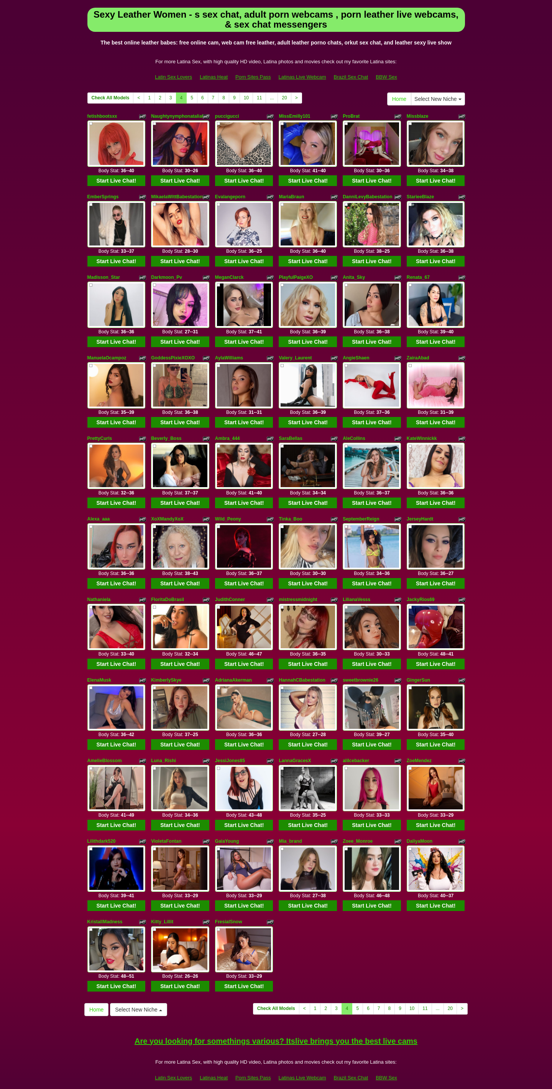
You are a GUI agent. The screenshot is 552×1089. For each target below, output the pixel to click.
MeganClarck (229, 272)
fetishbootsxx (102, 116)
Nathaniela (99, 586)
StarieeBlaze (420, 194)
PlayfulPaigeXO (296, 272)
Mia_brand (290, 821)
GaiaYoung (227, 821)
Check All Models (111, 97)
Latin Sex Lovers (173, 77)
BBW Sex (386, 77)
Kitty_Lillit (162, 899)
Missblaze (418, 116)
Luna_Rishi (163, 742)
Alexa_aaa (98, 508)
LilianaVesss (356, 586)
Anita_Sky (354, 272)
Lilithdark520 (101, 821)
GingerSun (418, 664)
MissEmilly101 (294, 116)
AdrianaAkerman (233, 664)
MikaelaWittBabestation (177, 194)
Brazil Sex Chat (351, 77)
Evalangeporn (230, 194)
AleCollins (354, 429)
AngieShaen (356, 351)
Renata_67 (418, 272)
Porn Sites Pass (253, 77)
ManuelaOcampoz (107, 351)
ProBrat (351, 116)
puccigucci (227, 116)
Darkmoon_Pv (166, 272)
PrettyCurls (99, 429)
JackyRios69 (421, 586)
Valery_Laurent (295, 351)
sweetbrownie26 (360, 664)
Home (399, 99)
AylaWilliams (229, 351)
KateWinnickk (422, 429)
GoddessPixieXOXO (173, 351)
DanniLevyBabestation (367, 194)
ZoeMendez (419, 742)
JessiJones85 (230, 742)
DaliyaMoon (419, 821)
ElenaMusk (99, 664)
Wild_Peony (228, 508)
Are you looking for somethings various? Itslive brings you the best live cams (276, 1016)
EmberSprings (103, 194)
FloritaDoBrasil (167, 586)
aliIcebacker (356, 742)
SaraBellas (290, 429)
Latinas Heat (214, 77)
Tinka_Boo (290, 508)
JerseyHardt (420, 508)
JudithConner (230, 586)
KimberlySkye (166, 664)
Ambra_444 (227, 429)
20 (284, 97)
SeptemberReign (361, 508)
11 (259, 97)
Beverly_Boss (166, 429)
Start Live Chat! (116, 178)
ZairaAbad (418, 351)
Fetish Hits (268, 1071)
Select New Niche (437, 99)
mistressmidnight (298, 586)
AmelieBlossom (104, 742)
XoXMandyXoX (167, 508)
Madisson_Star (103, 272)
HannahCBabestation (302, 664)
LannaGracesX (295, 742)
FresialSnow (228, 899)
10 (246, 97)
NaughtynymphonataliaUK (180, 116)
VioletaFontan (166, 821)
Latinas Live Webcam (302, 77)
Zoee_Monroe (358, 821)
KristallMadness (105, 899)
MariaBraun (291, 194)
